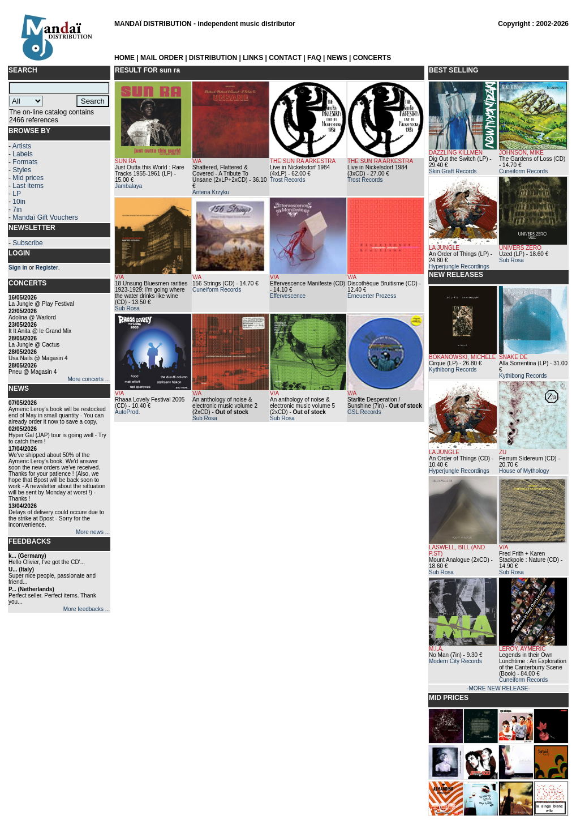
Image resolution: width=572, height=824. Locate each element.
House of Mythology (524, 471)
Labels (22, 154)
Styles (21, 170)
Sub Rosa (127, 308)
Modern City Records (455, 661)
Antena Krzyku (210, 192)
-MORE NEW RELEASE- (498, 688)
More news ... (93, 532)
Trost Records (287, 180)
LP (16, 194)
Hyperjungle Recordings (459, 266)
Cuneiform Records (216, 290)
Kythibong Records (453, 369)
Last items (28, 186)
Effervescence (288, 296)
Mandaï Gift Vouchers (45, 217)
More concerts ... (89, 379)
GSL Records (364, 412)
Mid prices (28, 178)
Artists (21, 146)
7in (16, 210)
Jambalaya (128, 186)
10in (18, 202)
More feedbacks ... (86, 609)
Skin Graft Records (452, 171)
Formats (24, 162)
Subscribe (27, 243)
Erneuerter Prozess (371, 296)
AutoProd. (127, 412)
